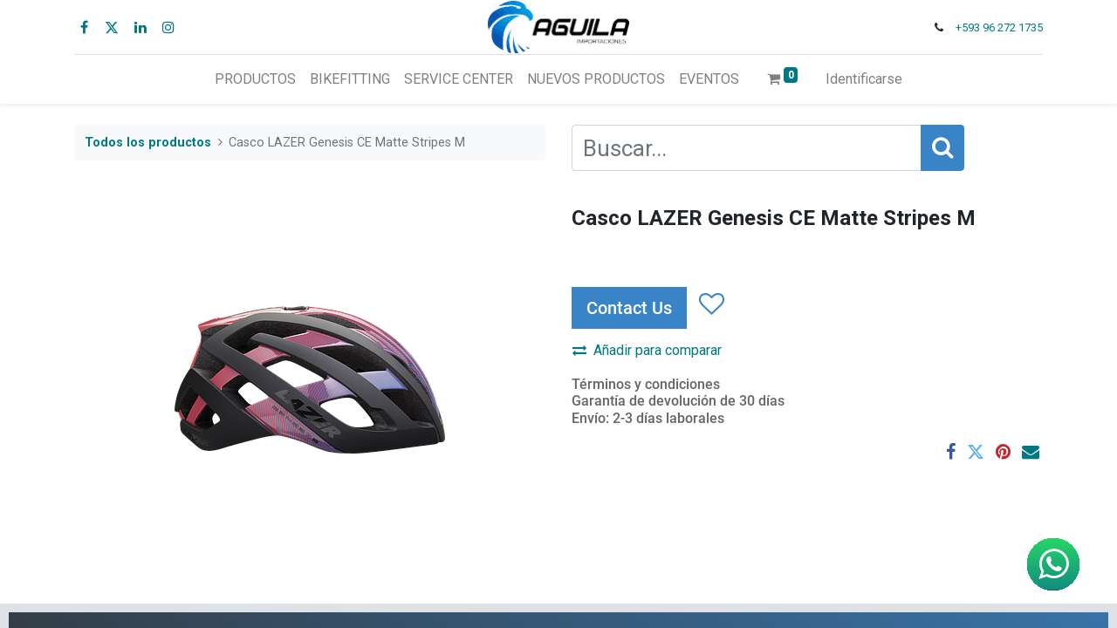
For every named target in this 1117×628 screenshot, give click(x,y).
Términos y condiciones (646, 384)
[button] (711, 304)
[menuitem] (255, 79)
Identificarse (864, 79)
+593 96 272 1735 (999, 27)
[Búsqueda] (942, 148)
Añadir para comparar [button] (647, 350)
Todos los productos (148, 142)
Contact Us (629, 307)
